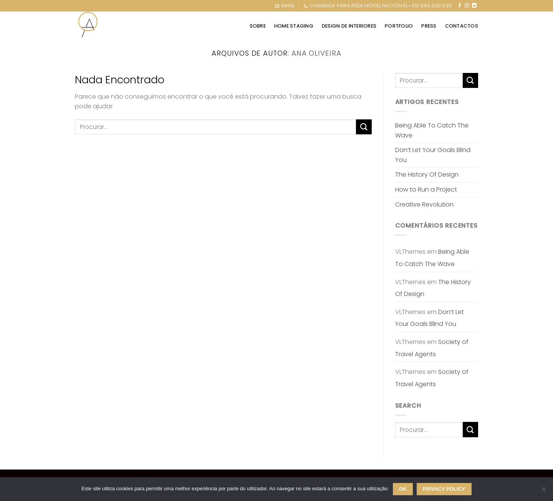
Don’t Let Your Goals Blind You (432, 155)
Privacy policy (444, 489)
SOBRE (258, 26)
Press (428, 26)
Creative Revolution (424, 204)
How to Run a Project (426, 189)
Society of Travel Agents (432, 348)
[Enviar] (363, 126)
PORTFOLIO (399, 26)
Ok (403, 489)
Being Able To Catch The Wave (432, 130)
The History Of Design (427, 174)
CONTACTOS (461, 26)
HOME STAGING (293, 26)
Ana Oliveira (316, 53)
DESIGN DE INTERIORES (349, 26)
